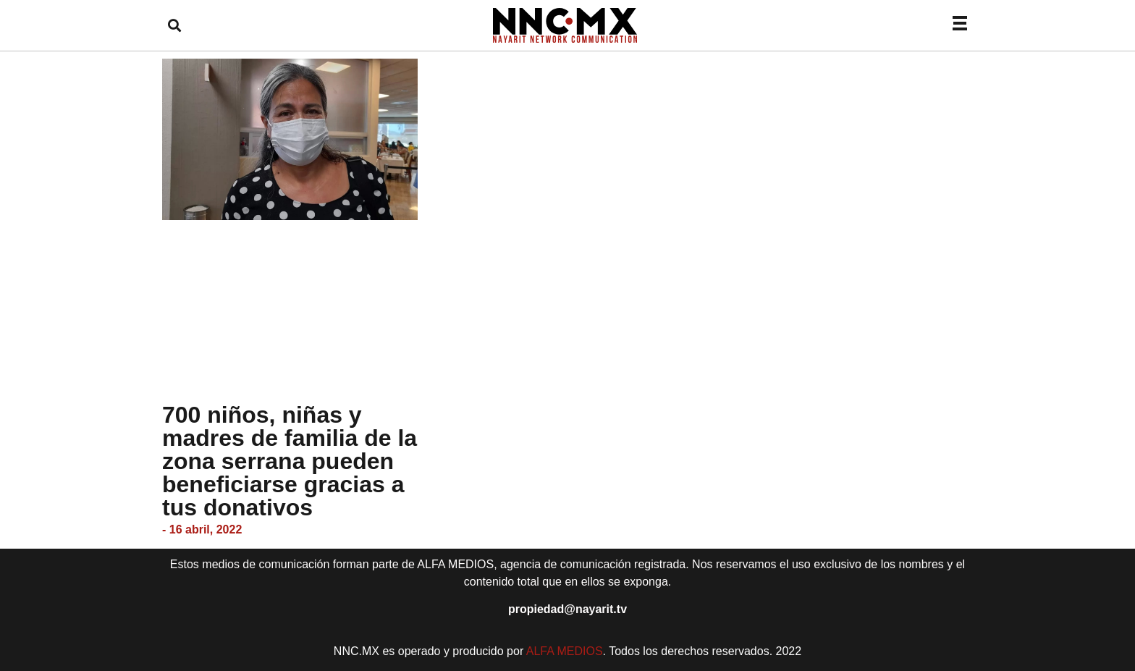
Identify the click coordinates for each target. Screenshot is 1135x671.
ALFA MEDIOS (564, 651)
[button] (174, 26)
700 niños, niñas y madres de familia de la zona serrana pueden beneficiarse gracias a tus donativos (289, 461)
